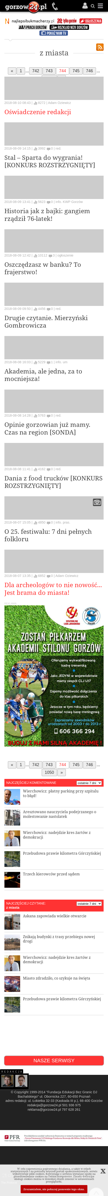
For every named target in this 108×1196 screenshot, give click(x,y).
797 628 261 (71, 1109)
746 (89, 71)
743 (49, 71)
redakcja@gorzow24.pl (44, 1105)
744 (62, 71)
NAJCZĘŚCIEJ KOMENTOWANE (31, 783)
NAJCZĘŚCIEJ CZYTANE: (26, 903)
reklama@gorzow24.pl (44, 1109)
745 (76, 71)
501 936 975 (55, 6)
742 (35, 71)
